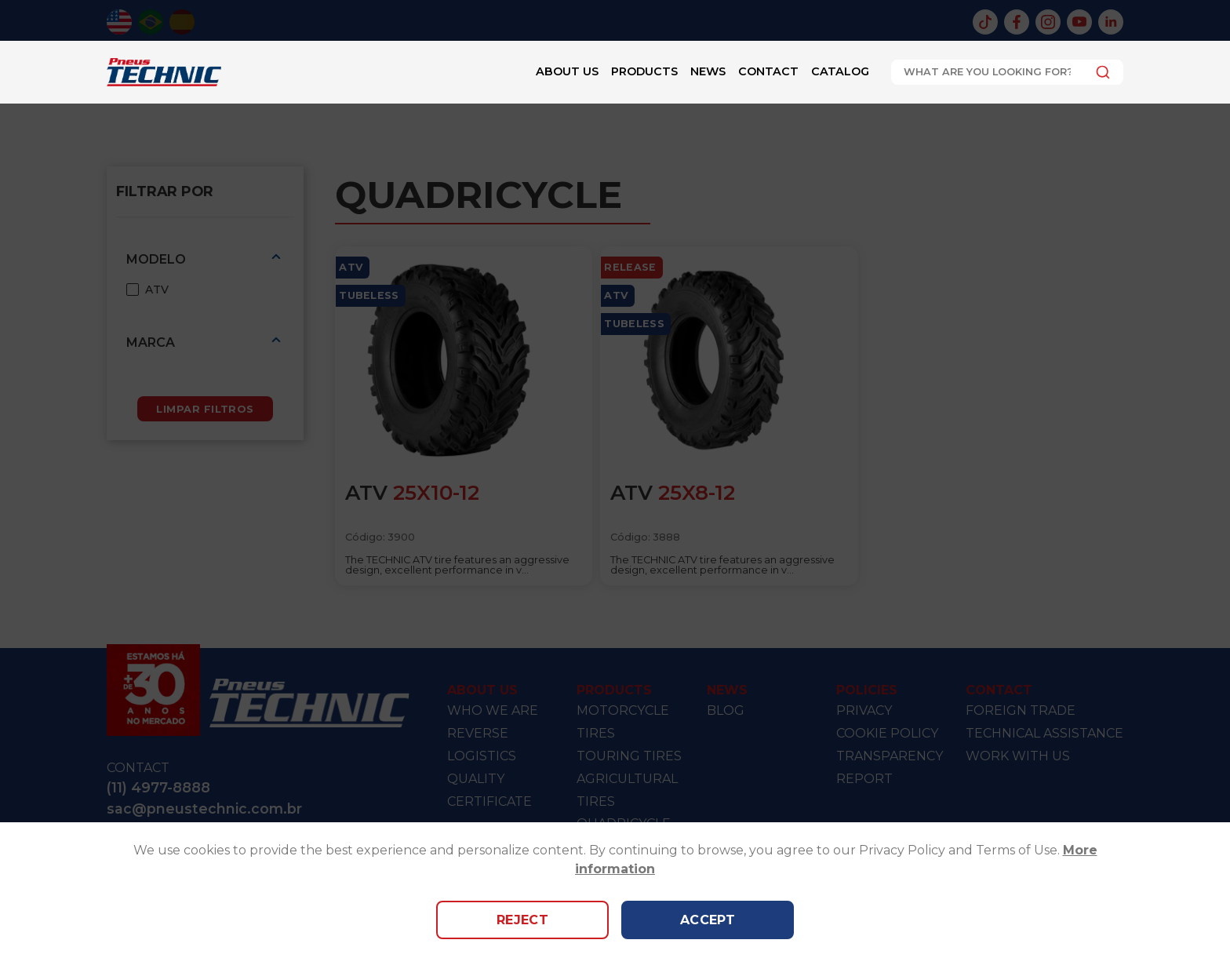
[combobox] (1007, 72)
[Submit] (1098, 72)
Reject (523, 919)
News (708, 71)
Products (644, 71)
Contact (768, 71)
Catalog (840, 71)
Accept (708, 919)
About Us (567, 71)
